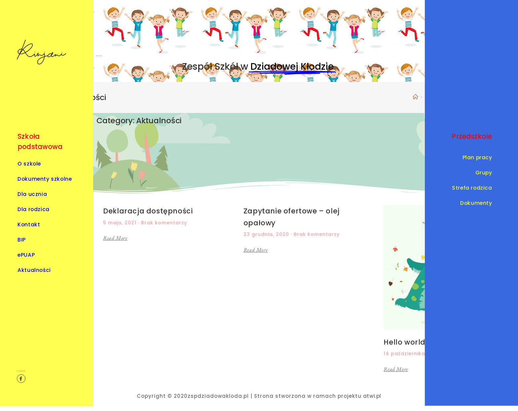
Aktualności (34, 270)
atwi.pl (372, 395)
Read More (115, 238)
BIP (22, 239)
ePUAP (26, 254)
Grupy (483, 172)
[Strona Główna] (416, 96)
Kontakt (29, 224)
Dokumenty (476, 203)
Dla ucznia (34, 194)
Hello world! (405, 342)
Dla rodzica (34, 209)
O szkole (29, 163)
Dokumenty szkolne (45, 178)
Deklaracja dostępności (148, 211)
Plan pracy (477, 157)
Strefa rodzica (472, 187)
